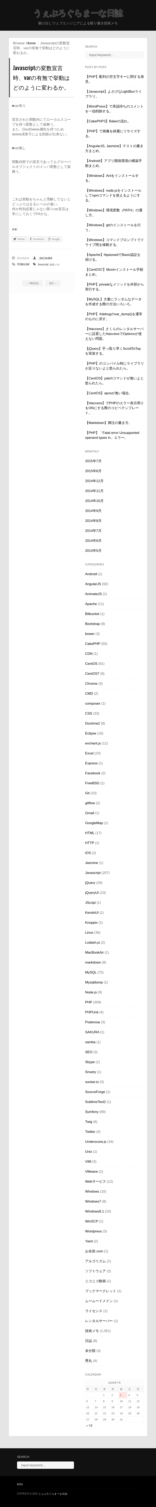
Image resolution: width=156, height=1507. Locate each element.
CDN (89, 654)
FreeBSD (92, 783)
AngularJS (93, 584)
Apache (91, 604)
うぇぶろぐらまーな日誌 (77, 13)
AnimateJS (93, 594)
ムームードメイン (99, 1301)
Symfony (92, 1112)
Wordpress (93, 1231)
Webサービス (95, 1181)
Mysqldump (94, 982)
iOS (88, 853)
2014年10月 (94, 501)
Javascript (43, 264)
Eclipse (90, 733)
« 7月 (89, 1425)
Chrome (91, 684)
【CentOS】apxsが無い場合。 (108, 393)
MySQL (90, 972)
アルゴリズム (95, 1261)
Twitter (90, 1132)
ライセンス (93, 1311)
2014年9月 (93, 511)
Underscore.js (95, 1142)
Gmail (89, 813)
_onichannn (45, 258)
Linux (89, 932)
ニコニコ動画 (95, 1281)
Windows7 (93, 1201)
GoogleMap (94, 823)
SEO (88, 1052)
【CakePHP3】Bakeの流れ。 (108, 121)
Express (91, 763)
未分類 (90, 1351)
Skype (90, 1062)
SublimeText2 (95, 1102)
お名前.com (94, 1251)
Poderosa (92, 1022)
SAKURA (92, 1032)
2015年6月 (93, 471)
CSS (88, 713)
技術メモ (55, 264)
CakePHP (92, 644)
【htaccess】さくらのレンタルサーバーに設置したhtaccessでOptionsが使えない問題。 (114, 334)
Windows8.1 (94, 1211)
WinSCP (91, 1221)
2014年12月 (94, 481)
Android (91, 574)
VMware (91, 1171)
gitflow (90, 803)
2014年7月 (93, 531)
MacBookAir (94, 952)
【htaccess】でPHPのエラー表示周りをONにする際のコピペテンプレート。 (114, 408)
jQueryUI (92, 893)
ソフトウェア (95, 1271)
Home (31, 43)
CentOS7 (92, 674)
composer (92, 703)
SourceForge (95, 1092)
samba (90, 1042)
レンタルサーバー (99, 1321)
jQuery (90, 883)
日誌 (88, 1341)
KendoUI (92, 913)
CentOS (91, 664)
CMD (89, 693)
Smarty (90, 1072)
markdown (93, 962)
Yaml (89, 1241)
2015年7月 (93, 461)
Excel (89, 753)
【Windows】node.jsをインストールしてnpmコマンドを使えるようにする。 (113, 195)
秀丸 (88, 1361)
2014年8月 (93, 521)
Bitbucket (92, 614)
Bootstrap (92, 624)
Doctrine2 (92, 723)
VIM (88, 1162)
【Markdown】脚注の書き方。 (108, 423)
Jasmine (91, 863)
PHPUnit (91, 1012)
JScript (90, 903)
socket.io (92, 1082)
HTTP (89, 843)
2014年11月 (94, 491)
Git (87, 793)
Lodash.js (92, 942)
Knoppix (91, 923)
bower (89, 634)
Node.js (91, 992)
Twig (88, 1122)
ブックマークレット (100, 1291)
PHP (88, 1002)
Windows (92, 1191)
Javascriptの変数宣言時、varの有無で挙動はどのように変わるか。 (41, 77)
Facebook (92, 773)
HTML (89, 833)
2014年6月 (93, 541)
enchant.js (93, 743)
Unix (88, 1152)
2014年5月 (93, 551)
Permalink (23, 264)
